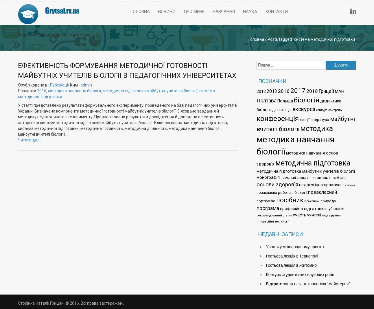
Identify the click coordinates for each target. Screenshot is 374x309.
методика (316, 128)
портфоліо (266, 201)
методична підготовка (312, 163)
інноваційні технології (273, 221)
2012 (261, 91)
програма (268, 208)
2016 (41, 91)
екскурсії (303, 109)
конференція (278, 118)
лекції (304, 119)
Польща (285, 101)
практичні (312, 201)
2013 (272, 91)
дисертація (282, 110)
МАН (339, 91)
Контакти (276, 11)
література (319, 119)
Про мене (194, 11)
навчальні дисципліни (297, 178)
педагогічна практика (320, 185)
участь (299, 215)
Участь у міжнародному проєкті (295, 246)
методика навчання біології (74, 91)
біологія (306, 100)
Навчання (224, 11)
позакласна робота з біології (282, 192)
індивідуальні (332, 215)
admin (86, 85)
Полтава (267, 101)
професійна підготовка (303, 208)
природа (328, 201)
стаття (287, 215)
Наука (250, 11)
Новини (167, 11)
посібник (289, 200)
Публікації (59, 85)
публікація (335, 209)
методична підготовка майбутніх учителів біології (150, 91)
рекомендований (269, 215)
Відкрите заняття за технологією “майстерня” (308, 283)
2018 (312, 91)
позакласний (322, 192)
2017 (297, 91)
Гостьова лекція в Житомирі (292, 265)
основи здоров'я (277, 184)
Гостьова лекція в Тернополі (292, 255)
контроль (335, 110)
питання (348, 185)
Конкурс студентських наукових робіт (300, 274)
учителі (314, 215)
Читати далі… (30, 140)
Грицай (326, 91)
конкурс (321, 110)
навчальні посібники (331, 178)
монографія (268, 177)
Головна (140, 11)
